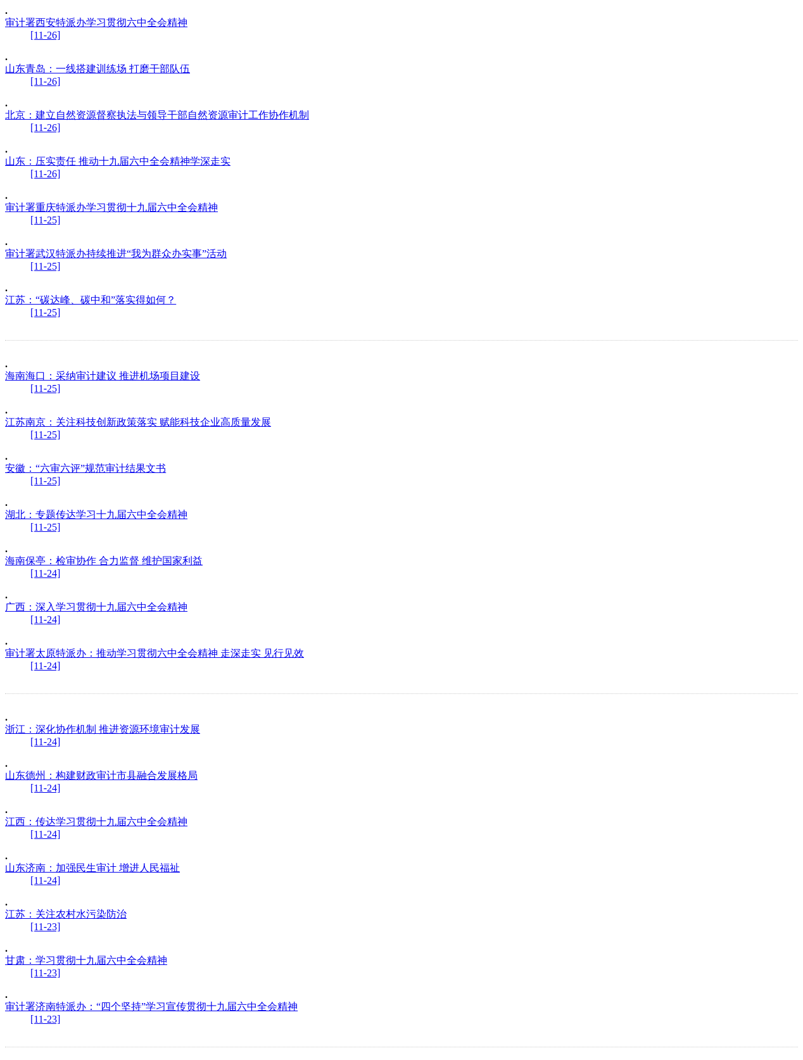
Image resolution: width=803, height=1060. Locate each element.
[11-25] (45, 220)
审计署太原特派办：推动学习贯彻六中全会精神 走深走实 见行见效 (154, 653)
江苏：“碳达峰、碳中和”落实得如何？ (90, 299)
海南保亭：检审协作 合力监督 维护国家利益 (104, 560)
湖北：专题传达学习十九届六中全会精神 (96, 514)
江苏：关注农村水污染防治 (66, 914)
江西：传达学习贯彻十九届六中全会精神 (96, 821)
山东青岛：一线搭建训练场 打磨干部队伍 (97, 68)
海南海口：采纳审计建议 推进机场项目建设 (102, 375)
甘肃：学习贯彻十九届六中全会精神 (86, 960)
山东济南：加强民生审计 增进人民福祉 (92, 867)
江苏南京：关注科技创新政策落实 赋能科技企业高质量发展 (138, 422)
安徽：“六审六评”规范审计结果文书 (85, 468)
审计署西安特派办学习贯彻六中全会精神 (96, 22)
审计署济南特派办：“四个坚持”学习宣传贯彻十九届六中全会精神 (151, 1006)
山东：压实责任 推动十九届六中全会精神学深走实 (118, 161)
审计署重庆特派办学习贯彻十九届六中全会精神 (111, 207)
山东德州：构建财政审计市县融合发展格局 (101, 775)
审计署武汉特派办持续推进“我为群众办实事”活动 (116, 253)
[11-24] (45, 573)
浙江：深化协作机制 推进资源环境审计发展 (102, 729)
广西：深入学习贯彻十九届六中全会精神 (96, 607)
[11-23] (45, 926)
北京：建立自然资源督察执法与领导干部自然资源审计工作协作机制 (157, 115)
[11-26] (45, 35)
